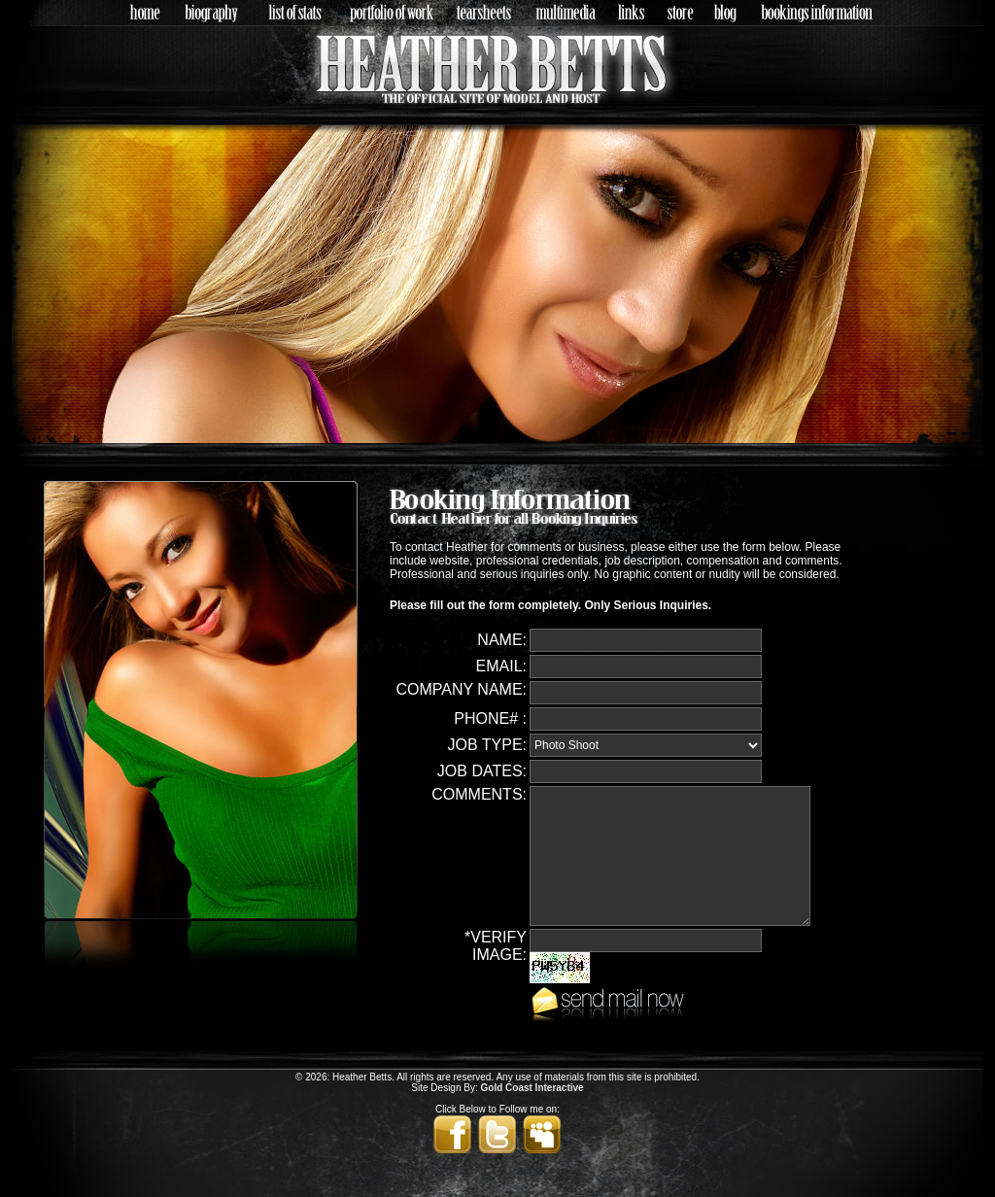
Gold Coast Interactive (532, 1087)
